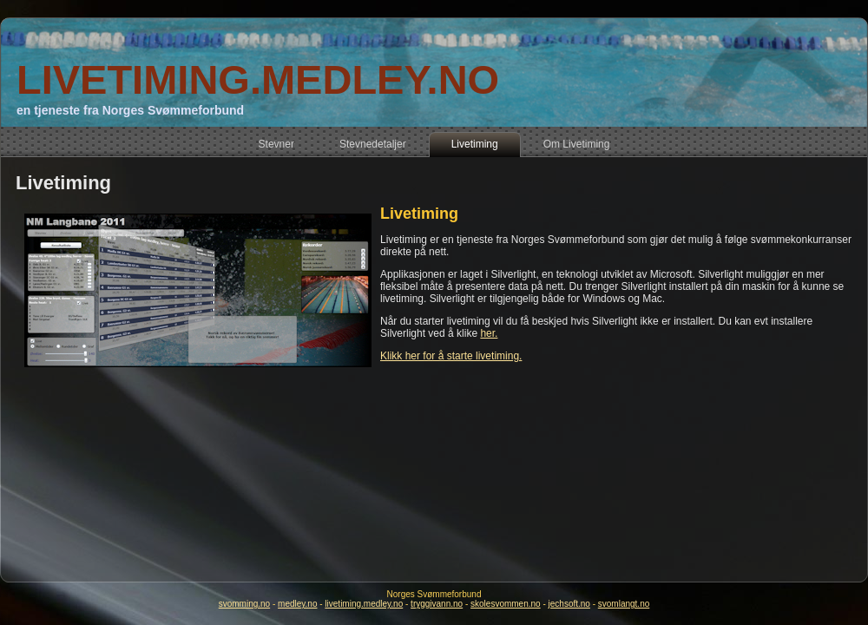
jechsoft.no (569, 604)
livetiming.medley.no (364, 604)
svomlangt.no (623, 604)
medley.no (297, 604)
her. (488, 333)
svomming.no (244, 604)
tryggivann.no (437, 604)
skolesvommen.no (505, 604)
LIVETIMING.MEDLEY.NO (257, 79)
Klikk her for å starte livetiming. (451, 356)
